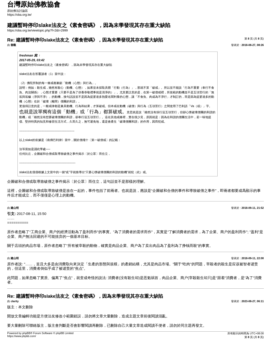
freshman (26, 55)
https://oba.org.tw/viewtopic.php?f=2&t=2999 (37, 30)
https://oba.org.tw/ (19, 14)
